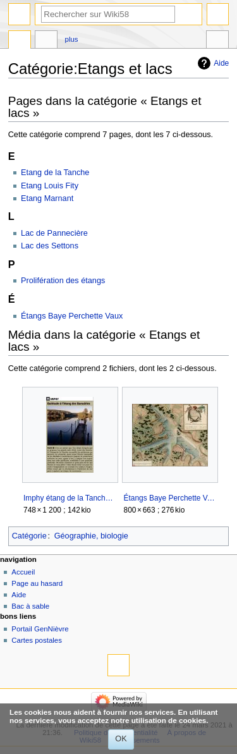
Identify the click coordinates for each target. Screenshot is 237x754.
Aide (221, 63)
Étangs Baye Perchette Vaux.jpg (170, 498)
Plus (71, 39)
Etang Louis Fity (49, 185)
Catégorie (29, 536)
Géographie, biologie (91, 536)
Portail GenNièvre (39, 629)
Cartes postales (36, 640)
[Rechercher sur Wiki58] (108, 14)
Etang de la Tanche (55, 172)
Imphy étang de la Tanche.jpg (69, 498)
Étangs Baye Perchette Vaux (72, 316)
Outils (217, 41)
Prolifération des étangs (63, 280)
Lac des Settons (49, 245)
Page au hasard (37, 583)
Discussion (46, 41)
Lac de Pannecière (54, 233)
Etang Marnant (47, 198)
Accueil (23, 572)
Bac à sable (30, 606)
